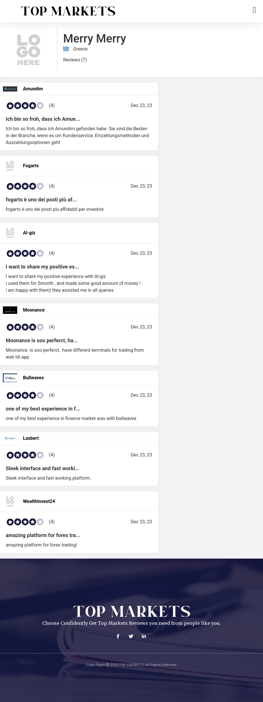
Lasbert (31, 438)
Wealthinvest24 (39, 501)
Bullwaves (33, 377)
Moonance (34, 310)
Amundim (33, 89)
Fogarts (31, 165)
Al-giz (29, 233)
